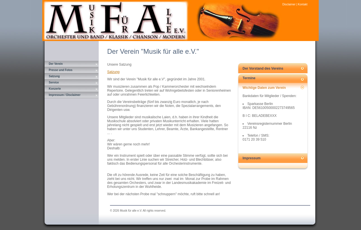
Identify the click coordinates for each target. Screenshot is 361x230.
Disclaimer (289, 4)
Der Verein (56, 63)
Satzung (54, 76)
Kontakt (302, 4)
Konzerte (55, 88)
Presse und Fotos (60, 70)
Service (54, 82)
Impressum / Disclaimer (64, 94)
